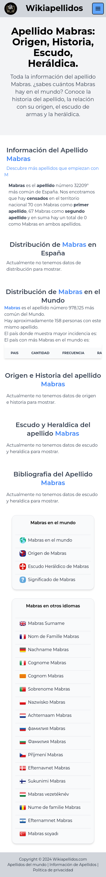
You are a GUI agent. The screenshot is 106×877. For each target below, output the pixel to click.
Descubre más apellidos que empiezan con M (51, 171)
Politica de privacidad (53, 870)
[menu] (98, 8)
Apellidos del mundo (26, 864)
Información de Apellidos (73, 864)
